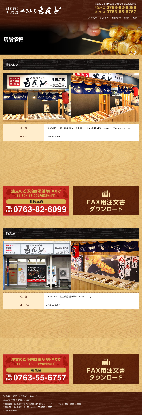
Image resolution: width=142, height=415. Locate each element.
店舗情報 (116, 18)
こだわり (92, 18)
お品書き (104, 18)
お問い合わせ (130, 18)
